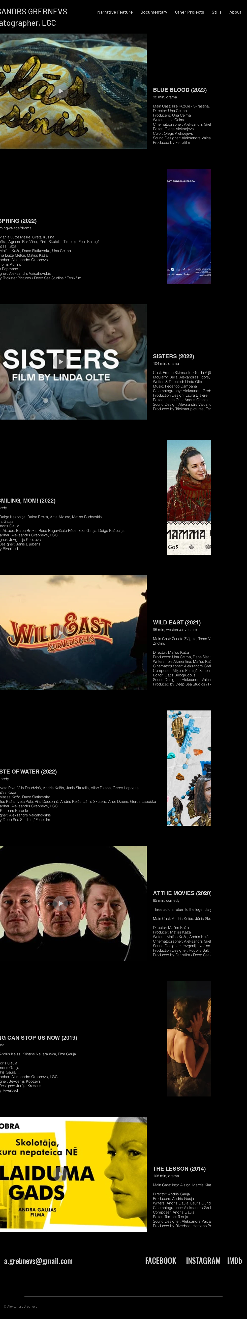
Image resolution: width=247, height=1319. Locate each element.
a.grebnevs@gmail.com (38, 1260)
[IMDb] (234, 1260)
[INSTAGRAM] (203, 1260)
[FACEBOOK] (160, 1260)
